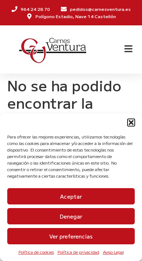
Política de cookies (36, 252)
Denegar (71, 216)
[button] (131, 122)
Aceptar (71, 196)
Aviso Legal (113, 252)
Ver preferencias (71, 236)
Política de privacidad (78, 252)
